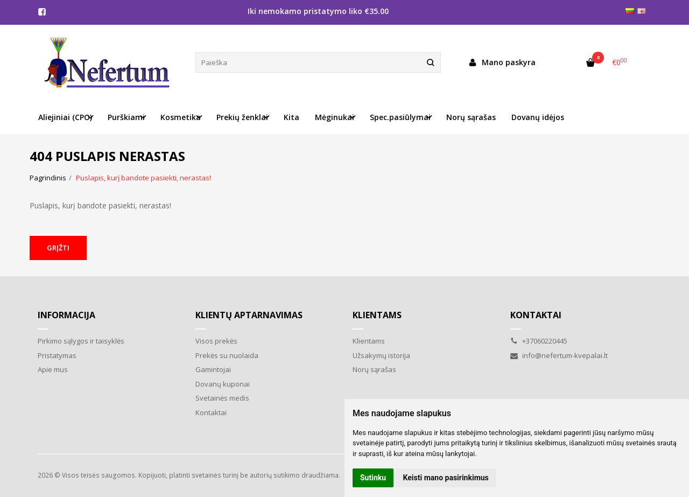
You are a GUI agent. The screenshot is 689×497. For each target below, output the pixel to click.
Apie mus (53, 369)
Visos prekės (216, 341)
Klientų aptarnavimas (249, 315)
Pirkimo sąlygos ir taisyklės (81, 341)
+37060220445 (538, 341)
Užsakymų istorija (381, 355)
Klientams (377, 315)
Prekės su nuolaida (226, 355)
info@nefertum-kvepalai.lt (559, 355)
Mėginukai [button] (334, 117)
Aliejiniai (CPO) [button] (65, 117)
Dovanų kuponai (222, 384)
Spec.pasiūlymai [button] (400, 117)
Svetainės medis (222, 398)
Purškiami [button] (126, 117)
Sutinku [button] (373, 477)
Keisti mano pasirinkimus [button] (446, 477)
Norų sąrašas (471, 117)
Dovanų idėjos (537, 117)
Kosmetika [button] (180, 117)
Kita (291, 117)
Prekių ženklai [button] (242, 117)
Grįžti (58, 248)
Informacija (66, 315)
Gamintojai (213, 369)
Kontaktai (211, 412)
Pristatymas (57, 355)
